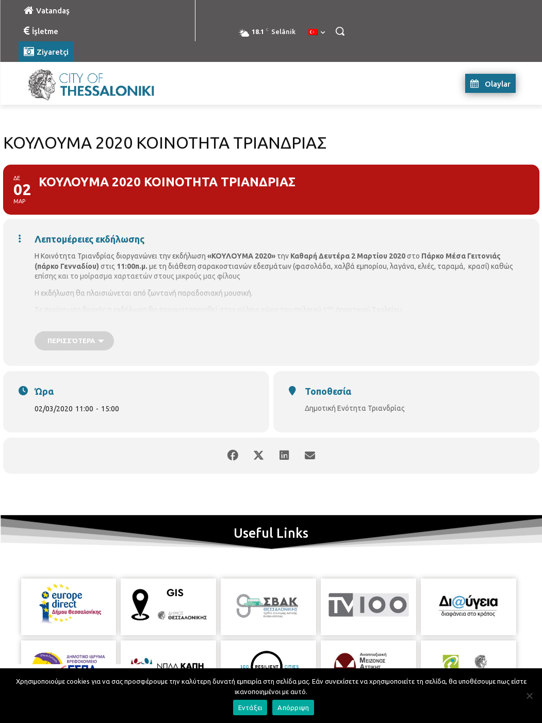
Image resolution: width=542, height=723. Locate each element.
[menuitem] (316, 32)
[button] (340, 31)
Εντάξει (250, 707)
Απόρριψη (293, 707)
